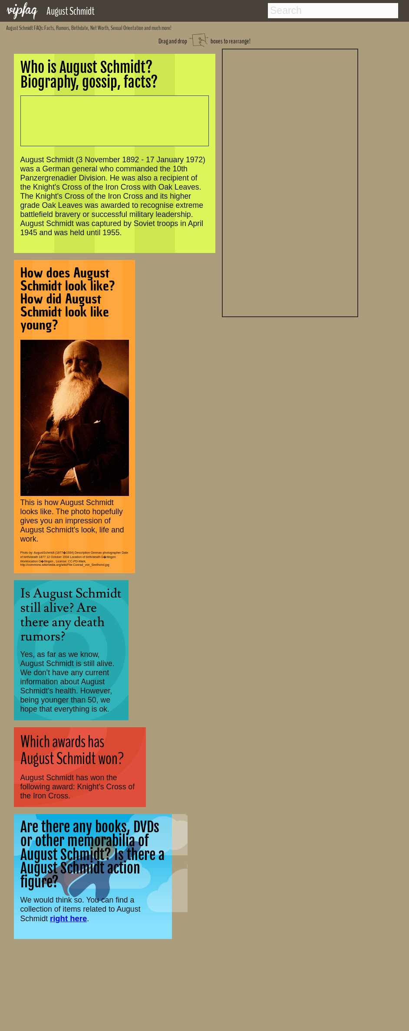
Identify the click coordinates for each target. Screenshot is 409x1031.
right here (68, 918)
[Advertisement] (290, 182)
